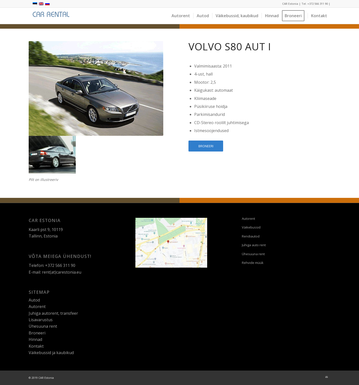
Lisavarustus (41, 319)
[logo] (50, 16)
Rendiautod (251, 236)
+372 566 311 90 (317, 3)
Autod (34, 300)
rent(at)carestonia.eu (61, 272)
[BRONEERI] (205, 146)
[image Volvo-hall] (52, 155)
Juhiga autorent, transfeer (53, 313)
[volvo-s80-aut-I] (96, 88)
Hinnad (35, 339)
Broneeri (37, 333)
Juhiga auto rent (254, 245)
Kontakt (36, 346)
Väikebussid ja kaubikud (51, 352)
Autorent (37, 306)
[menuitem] (180, 16)
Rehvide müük (253, 262)
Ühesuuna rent (43, 326)
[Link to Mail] (326, 377)
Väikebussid (251, 227)
